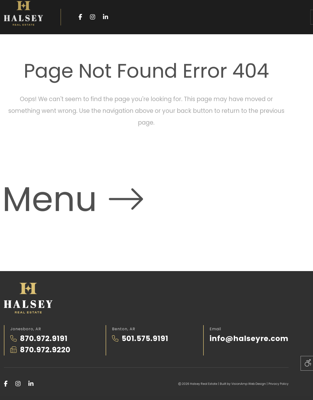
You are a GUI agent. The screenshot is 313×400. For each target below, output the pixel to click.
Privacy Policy (278, 384)
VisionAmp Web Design (248, 384)
